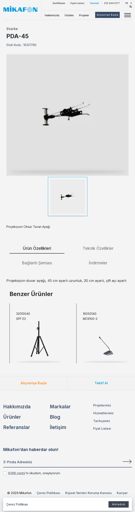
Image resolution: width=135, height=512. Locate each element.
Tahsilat (94, 3)
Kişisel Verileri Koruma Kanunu (88, 493)
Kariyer (122, 493)
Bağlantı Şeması (37, 262)
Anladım (117, 504)
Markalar (60, 406)
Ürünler (69, 15)
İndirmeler (98, 262)
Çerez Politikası (48, 493)
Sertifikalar (59, 3)
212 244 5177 (112, 3)
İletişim (58, 427)
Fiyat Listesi (77, 3)
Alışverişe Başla (34, 383)
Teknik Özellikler (98, 248)
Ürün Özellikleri (37, 248)
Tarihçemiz (101, 421)
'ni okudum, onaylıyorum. (34, 473)
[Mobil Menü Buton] (127, 15)
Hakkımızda (52, 15)
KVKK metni (16, 473)
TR (128, 3)
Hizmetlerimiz (103, 413)
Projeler (84, 15)
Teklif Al (101, 383)
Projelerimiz (102, 405)
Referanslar (16, 427)
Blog (55, 417)
